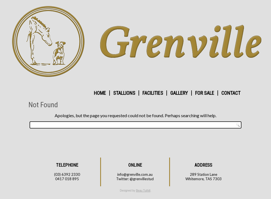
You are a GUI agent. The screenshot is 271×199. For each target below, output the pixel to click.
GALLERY (179, 93)
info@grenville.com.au (135, 174)
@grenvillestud (142, 179)
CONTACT (230, 93)
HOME (100, 93)
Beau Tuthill (143, 190)
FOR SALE (204, 93)
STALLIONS (124, 93)
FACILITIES (152, 93)
